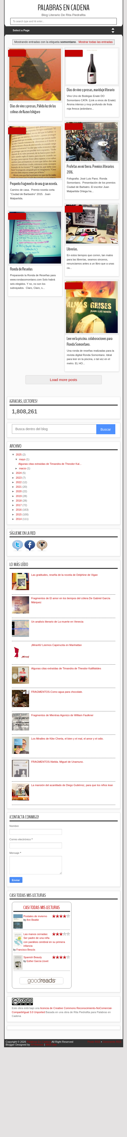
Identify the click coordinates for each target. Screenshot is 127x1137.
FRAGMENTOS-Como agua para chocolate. (57, 691)
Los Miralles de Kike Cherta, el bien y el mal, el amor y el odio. (67, 738)
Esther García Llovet (37, 961)
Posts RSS (93, 1041)
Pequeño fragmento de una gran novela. (34, 183)
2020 (19, 491)
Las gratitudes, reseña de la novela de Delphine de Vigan (64, 574)
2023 (19, 477)
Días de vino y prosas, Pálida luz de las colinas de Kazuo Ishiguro (33, 109)
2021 (19, 486)
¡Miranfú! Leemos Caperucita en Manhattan (56, 645)
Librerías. (72, 249)
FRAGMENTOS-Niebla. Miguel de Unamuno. (57, 761)
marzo (23, 468)
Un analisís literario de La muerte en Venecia (57, 621)
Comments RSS (112, 1041)
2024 (19, 472)
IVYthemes (37, 1044)
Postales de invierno (35, 916)
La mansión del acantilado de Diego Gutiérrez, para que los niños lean (72, 785)
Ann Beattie (32, 920)
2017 (19, 505)
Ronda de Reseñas (21, 269)
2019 (19, 496)
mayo (22, 459)
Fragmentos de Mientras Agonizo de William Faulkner (62, 715)
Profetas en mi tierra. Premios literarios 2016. (90, 169)
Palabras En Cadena (64, 7)
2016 (19, 509)
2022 (19, 482)
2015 (19, 514)
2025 (19, 454)
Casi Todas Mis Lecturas (41, 907)
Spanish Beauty (33, 957)
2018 (19, 500)
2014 (19, 519)
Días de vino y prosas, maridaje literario (91, 90)
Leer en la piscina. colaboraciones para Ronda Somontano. (89, 341)
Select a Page (21, 30)
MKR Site (51, 1044)
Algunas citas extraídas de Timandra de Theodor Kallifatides (66, 668)
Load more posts (63, 380)
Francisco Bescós (25, 949)
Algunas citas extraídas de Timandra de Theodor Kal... (49, 463)
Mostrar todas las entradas (96, 42)
